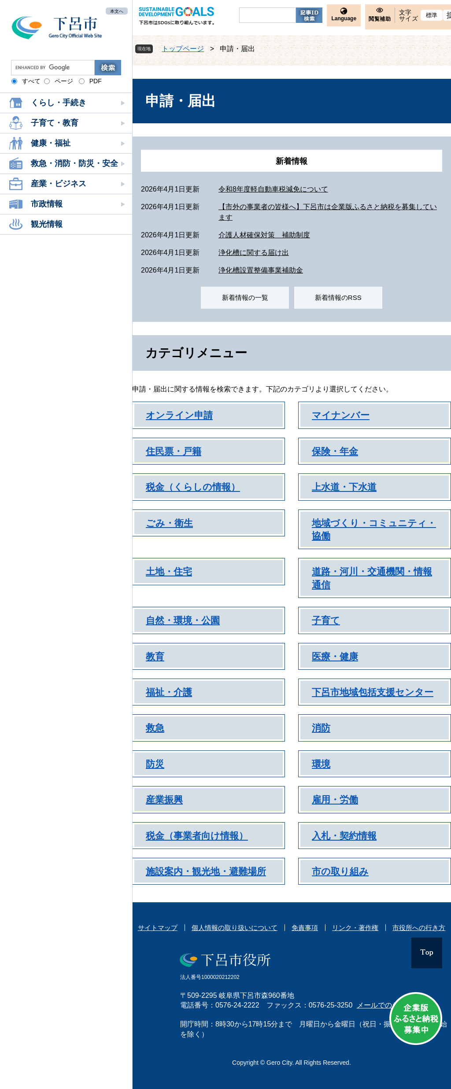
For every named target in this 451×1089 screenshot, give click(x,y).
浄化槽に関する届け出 (253, 252)
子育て (326, 620)
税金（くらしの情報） (193, 487)
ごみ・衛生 (169, 523)
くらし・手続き (58, 102)
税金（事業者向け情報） (197, 836)
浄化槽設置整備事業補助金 (260, 270)
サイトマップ (157, 927)
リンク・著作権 (355, 927)
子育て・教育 (54, 122)
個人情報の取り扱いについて (234, 927)
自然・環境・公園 (183, 620)
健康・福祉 (50, 143)
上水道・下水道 (344, 487)
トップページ (183, 48)
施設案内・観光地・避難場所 (206, 871)
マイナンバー (341, 415)
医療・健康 (335, 656)
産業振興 (164, 799)
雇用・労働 (335, 799)
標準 (432, 15)
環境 (321, 764)
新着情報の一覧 (245, 297)
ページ (64, 81)
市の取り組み (340, 871)
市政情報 (47, 203)
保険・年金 (335, 451)
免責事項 (305, 927)
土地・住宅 (169, 571)
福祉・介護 (169, 692)
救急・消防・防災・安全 (74, 163)
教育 (155, 656)
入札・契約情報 (344, 836)
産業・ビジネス (58, 183)
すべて (31, 81)
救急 (155, 728)
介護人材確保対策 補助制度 (264, 235)
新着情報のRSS (338, 297)
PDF (95, 81)
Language (343, 18)
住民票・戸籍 (173, 451)
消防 (321, 728)
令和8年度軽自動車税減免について (273, 189)
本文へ (116, 10)
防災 (155, 764)
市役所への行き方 (418, 927)
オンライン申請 (179, 415)
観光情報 (47, 224)
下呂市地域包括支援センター (372, 692)
